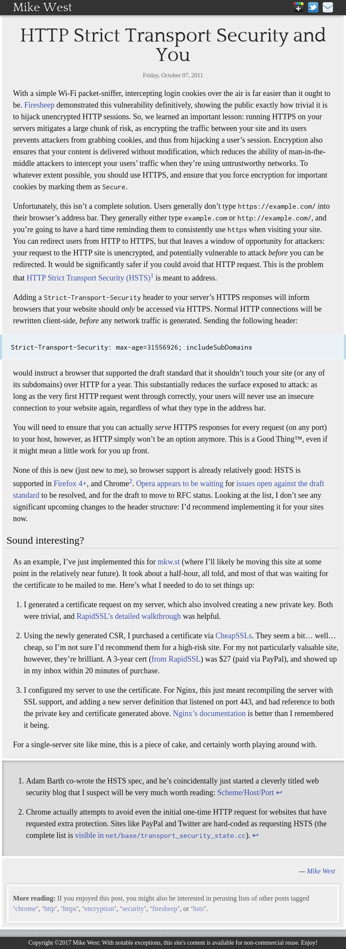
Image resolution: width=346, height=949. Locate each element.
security (133, 908)
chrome (25, 908)
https (70, 908)
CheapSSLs (233, 635)
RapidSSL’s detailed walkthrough (129, 616)
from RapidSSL (176, 659)
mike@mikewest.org (328, 7)
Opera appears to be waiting (180, 483)
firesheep (165, 908)
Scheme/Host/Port (245, 792)
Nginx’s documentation (209, 713)
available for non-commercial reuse (255, 942)
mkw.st (168, 561)
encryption (99, 908)
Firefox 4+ (70, 483)
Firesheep (39, 105)
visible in (160, 835)
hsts (198, 908)
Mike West (42, 7)
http (49, 908)
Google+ (298, 7)
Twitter (313, 7)
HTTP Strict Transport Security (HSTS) (89, 278)
